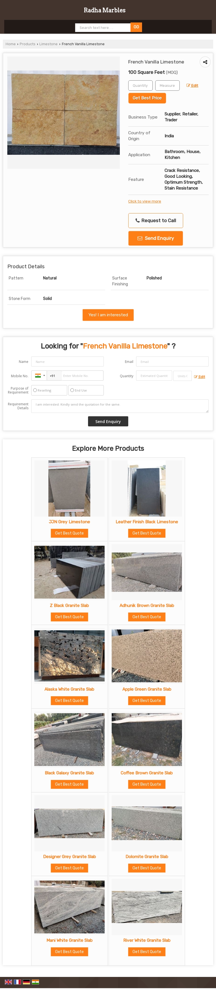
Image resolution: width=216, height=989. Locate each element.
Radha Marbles (104, 10)
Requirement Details (18, 406)
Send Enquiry (156, 238)
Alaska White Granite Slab (69, 689)
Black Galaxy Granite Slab (69, 773)
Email (129, 361)
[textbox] (167, 85)
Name (23, 361)
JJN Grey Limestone (69, 521)
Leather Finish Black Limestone (147, 521)
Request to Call (156, 221)
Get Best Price (147, 98)
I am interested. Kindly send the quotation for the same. (120, 406)
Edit (192, 85)
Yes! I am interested (108, 314)
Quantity (126, 376)
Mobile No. (19, 376)
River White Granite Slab (146, 940)
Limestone (48, 44)
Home (11, 44)
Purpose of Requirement (18, 390)
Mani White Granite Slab (69, 940)
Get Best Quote (69, 533)
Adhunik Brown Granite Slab (147, 605)
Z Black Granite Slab (69, 605)
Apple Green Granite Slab (146, 689)
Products (27, 44)
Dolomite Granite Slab (146, 856)
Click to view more (144, 201)
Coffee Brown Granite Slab (147, 773)
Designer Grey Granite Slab (69, 856)
